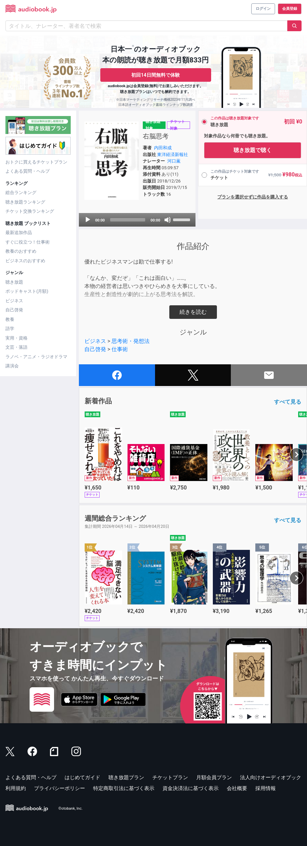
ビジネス (14, 300)
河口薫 (174, 161)
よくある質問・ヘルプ (27, 171)
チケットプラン (170, 777)
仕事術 (120, 349)
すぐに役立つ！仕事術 (27, 242)
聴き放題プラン (126, 777)
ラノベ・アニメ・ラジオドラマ (36, 356)
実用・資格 (16, 338)
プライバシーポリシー (59, 788)
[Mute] (167, 219)
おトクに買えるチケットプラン (36, 162)
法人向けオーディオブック (270, 777)
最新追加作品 (18, 232)
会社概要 (237, 788)
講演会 (12, 365)
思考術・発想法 (131, 341)
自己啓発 (14, 309)
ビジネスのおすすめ (25, 260)
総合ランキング (20, 192)
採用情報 (265, 788)
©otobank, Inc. (70, 809)
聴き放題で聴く (253, 150)
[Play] (87, 219)
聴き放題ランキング (25, 202)
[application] (137, 220)
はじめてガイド (82, 777)
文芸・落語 (16, 347)
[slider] (127, 220)
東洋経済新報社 (172, 154)
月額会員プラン (214, 777)
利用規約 (15, 788)
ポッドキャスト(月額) (26, 291)
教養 (9, 319)
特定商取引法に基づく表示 (123, 788)
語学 (9, 328)
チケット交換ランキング (29, 211)
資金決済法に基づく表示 (191, 788)
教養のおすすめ (20, 251)
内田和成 (163, 147)
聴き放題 (14, 282)
